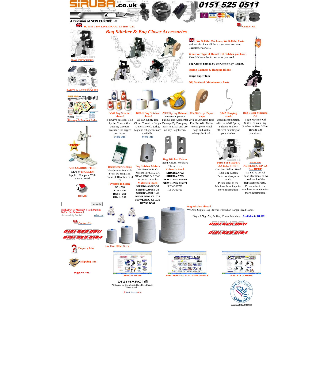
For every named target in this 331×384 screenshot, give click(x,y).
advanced (98, 215)
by (77, 215)
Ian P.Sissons (131, 292)
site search (66, 215)
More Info (119, 136)
